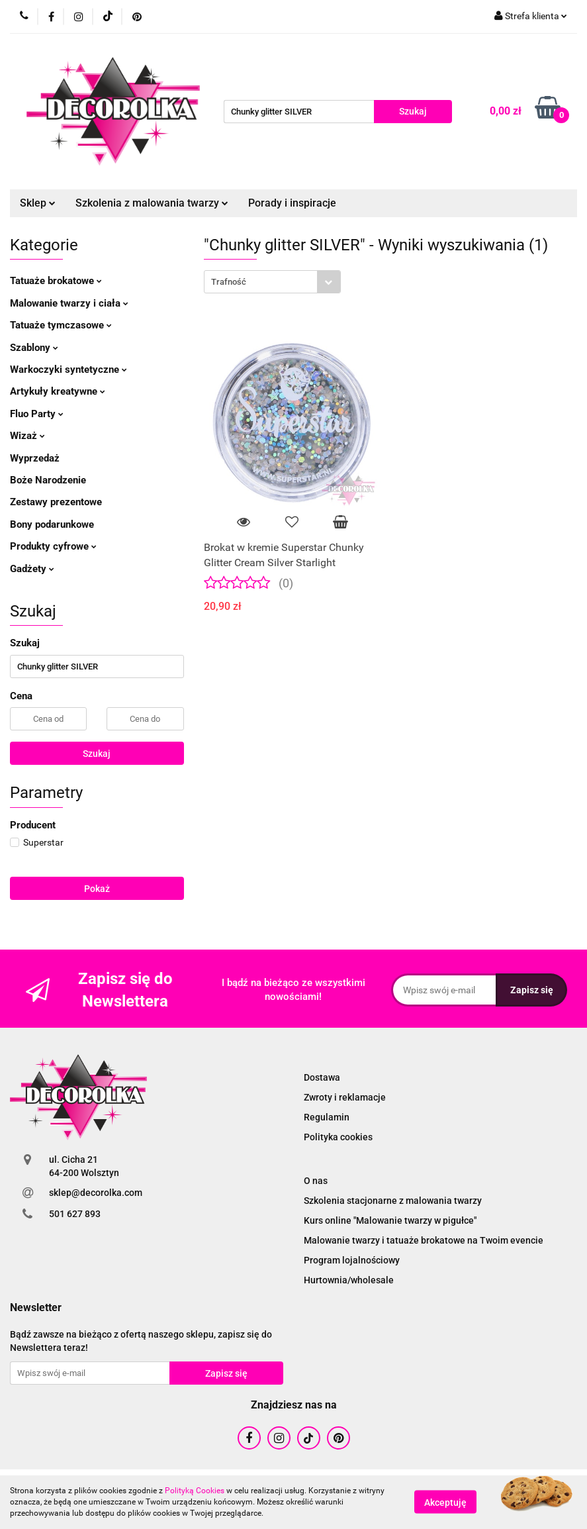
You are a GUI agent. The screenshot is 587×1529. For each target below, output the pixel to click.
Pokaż (97, 888)
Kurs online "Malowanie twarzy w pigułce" (390, 1220)
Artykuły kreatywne (57, 391)
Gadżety (32, 569)
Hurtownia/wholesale (349, 1280)
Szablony (34, 348)
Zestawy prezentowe (56, 502)
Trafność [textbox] (228, 282)
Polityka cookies (338, 1137)
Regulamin (326, 1117)
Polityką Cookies (194, 1490)
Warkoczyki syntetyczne (68, 369)
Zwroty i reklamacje (345, 1097)
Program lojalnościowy (352, 1260)
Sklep (38, 203)
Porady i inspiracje (292, 203)
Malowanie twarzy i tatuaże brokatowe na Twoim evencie (423, 1240)
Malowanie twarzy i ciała (69, 303)
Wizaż (27, 436)
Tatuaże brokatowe (56, 281)
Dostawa (322, 1077)
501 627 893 (75, 1213)
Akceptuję (445, 1502)
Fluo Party (37, 414)
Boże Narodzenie (48, 480)
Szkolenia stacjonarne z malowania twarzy (393, 1200)
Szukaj (97, 753)
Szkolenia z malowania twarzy (151, 203)
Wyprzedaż (35, 458)
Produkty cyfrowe (53, 546)
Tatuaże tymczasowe (61, 325)
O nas (316, 1180)
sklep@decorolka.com (95, 1192)
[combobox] (272, 281)
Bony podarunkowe (52, 524)
